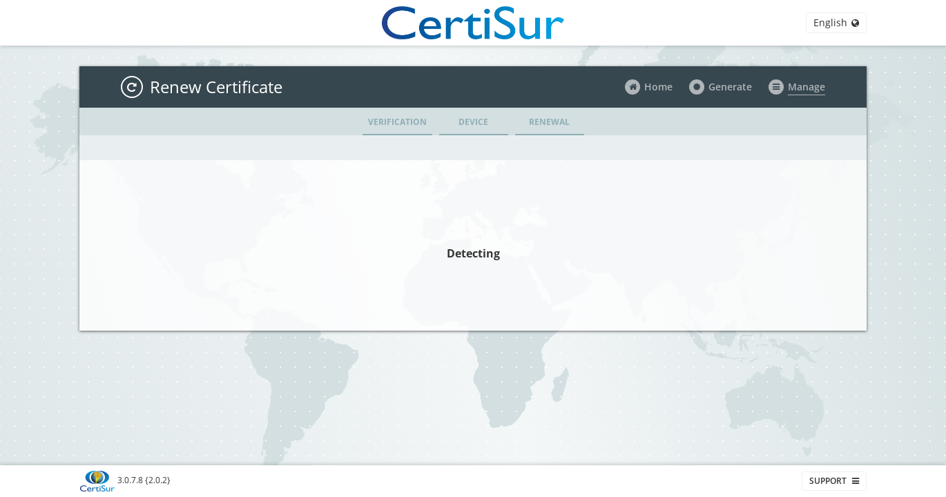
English (836, 22)
